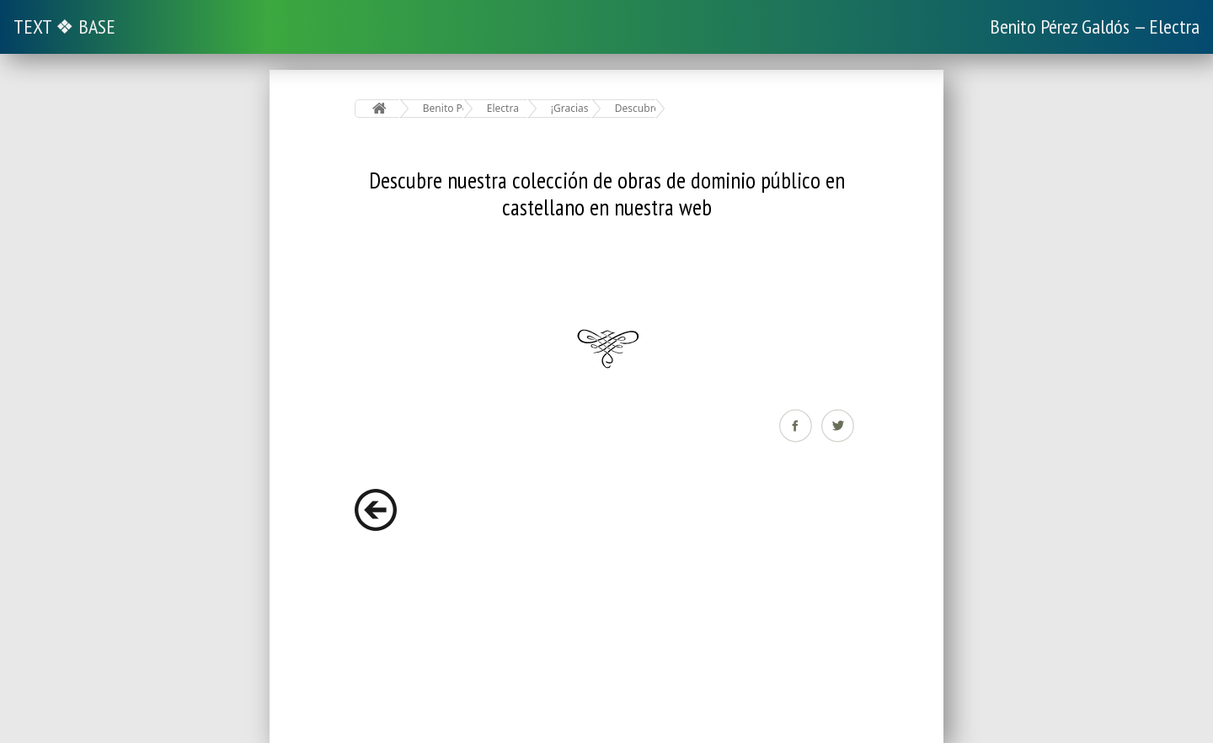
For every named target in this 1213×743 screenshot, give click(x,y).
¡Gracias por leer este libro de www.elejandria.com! (571, 108)
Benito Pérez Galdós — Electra (1095, 26)
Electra (503, 108)
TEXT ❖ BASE (64, 26)
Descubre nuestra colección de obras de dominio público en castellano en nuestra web (635, 108)
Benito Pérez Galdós (443, 108)
